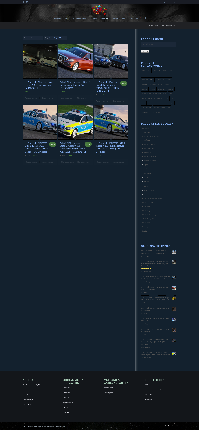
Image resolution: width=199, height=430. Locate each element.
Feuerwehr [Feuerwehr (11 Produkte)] (153, 84)
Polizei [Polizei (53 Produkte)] (150, 98)
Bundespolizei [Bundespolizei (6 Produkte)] (168, 75)
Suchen (145, 51)
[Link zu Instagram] (27, 2)
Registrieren (166, 2)
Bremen (146, 177)
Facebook (66, 388)
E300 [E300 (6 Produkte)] (164, 79)
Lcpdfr (65, 407)
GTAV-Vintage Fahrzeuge (150, 219)
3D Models (145, 128)
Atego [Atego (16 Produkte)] (154, 70)
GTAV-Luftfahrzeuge (148, 148)
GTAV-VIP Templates (149, 223)
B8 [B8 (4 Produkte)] (159, 70)
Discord (66, 412)
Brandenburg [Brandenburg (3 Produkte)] (157, 75)
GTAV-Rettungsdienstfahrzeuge (152, 199)
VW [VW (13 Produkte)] (152, 112)
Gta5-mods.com (68, 402)
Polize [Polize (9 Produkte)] (144, 98)
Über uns (26, 390)
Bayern (146, 165)
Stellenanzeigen (28, 400)
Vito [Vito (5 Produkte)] (168, 107)
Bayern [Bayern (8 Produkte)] (164, 70)
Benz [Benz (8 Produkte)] (170, 70)
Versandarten (108, 388)
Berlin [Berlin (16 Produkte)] (144, 75)
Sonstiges (145, 231)
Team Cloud (27, 404)
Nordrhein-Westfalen (150, 190)
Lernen (146, 235)
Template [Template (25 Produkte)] (148, 107)
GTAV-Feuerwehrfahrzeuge (150, 136)
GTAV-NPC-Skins (147, 152)
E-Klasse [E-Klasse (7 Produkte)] (158, 79)
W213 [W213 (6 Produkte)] (158, 112)
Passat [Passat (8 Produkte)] (170, 93)
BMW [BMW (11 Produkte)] (150, 75)
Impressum (148, 400)
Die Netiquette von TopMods (32, 385)
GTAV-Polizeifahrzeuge (149, 156)
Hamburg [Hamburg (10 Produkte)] (144, 89)
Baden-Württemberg (150, 160)
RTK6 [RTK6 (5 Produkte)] (172, 98)
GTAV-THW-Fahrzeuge (149, 215)
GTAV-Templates (147, 211)
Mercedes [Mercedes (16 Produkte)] (170, 89)
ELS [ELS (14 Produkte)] (169, 79)
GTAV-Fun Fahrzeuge (149, 144)
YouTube (66, 397)
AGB (146, 385)
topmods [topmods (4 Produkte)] (156, 107)
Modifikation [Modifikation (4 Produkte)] (157, 93)
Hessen (146, 186)
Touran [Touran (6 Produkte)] (163, 107)
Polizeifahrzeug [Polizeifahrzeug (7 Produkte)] (158, 98)
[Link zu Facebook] (23, 2)
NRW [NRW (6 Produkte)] (164, 93)
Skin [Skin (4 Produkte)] (154, 103)
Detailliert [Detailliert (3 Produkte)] (145, 79)
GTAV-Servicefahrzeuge (149, 203)
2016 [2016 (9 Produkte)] (143, 70)
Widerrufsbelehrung (151, 395)
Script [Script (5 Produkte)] (149, 103)
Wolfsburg (147, 140)
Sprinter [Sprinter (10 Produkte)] (160, 103)
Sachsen (146, 194)
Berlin (145, 169)
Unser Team (27, 395)
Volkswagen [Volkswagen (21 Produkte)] (145, 112)
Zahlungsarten (108, 393)
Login (174, 2)
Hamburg (146, 182)
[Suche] (145, 18)
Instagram (66, 393)
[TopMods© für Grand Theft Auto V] (99, 9)
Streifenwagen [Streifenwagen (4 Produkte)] (169, 103)
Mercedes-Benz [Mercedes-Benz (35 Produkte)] (146, 93)
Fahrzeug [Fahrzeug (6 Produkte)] (144, 84)
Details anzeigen (47, 98)
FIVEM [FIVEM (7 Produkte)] (160, 84)
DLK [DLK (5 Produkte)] (151, 79)
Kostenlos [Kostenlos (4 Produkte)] (152, 89)
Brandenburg (147, 173)
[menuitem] (167, 2)
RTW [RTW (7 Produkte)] (143, 103)
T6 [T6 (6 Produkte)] (143, 107)
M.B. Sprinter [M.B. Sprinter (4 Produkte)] (162, 89)
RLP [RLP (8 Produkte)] (166, 98)
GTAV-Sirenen (146, 207)
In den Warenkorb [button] (31, 98)
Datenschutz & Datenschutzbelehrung (157, 390)
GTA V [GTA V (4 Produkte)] (167, 84)
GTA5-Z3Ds (146, 132)
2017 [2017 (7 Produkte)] (148, 70)
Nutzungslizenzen (147, 227)
